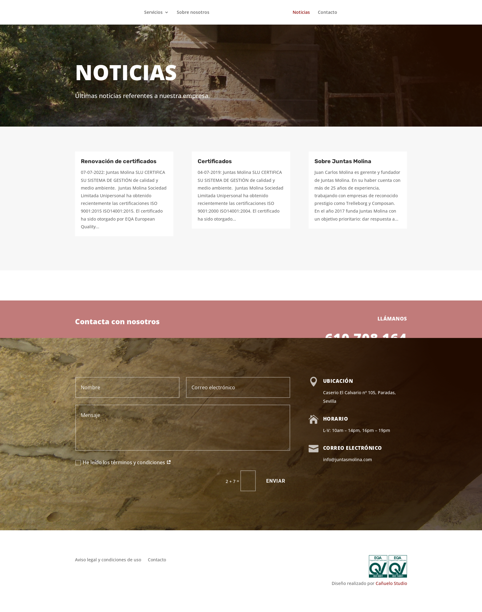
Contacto (328, 12)
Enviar (275, 481)
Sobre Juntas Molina (342, 161)
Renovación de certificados (118, 161)
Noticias (302, 12)
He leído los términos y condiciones (123, 462)
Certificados (215, 161)
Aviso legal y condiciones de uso (108, 560)
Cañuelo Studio (391, 583)
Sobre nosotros (192, 12)
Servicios (152, 12)
